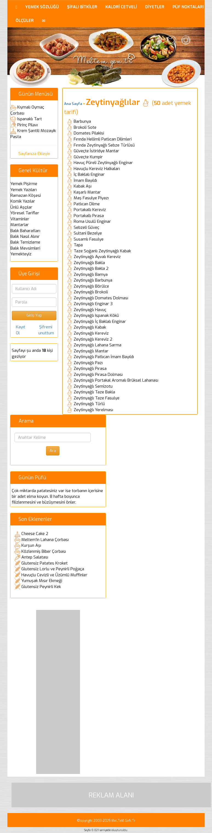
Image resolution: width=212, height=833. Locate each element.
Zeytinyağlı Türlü (89, 404)
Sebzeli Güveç (86, 227)
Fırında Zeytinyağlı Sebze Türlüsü (104, 145)
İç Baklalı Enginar (89, 174)
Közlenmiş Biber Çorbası (43, 551)
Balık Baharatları (25, 230)
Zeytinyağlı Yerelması (93, 410)
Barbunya (82, 121)
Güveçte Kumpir (88, 157)
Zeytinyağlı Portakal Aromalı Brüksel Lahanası (116, 380)
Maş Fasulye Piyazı (91, 198)
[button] (44, 20)
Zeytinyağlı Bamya (91, 274)
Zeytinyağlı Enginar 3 (93, 303)
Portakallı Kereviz (90, 209)
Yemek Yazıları (23, 189)
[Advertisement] (58, 692)
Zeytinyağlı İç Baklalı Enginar (100, 321)
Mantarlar (19, 224)
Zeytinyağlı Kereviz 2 (93, 339)
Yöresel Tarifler (24, 213)
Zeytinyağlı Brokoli (91, 292)
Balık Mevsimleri (25, 248)
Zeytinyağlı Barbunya (93, 280)
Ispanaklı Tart (29, 119)
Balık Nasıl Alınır (25, 236)
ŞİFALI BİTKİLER (82, 7)
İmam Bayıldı (85, 180)
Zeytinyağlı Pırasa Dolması (98, 374)
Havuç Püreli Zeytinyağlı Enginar (103, 162)
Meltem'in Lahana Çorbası (45, 539)
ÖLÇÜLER (25, 20)
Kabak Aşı (82, 186)
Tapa (78, 245)
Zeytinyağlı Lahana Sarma (97, 345)
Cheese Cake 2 (34, 533)
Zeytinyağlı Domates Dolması (101, 298)
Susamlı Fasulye (89, 239)
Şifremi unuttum (46, 329)
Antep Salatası (34, 557)
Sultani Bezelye (88, 233)
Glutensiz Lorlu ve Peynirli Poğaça (52, 569)
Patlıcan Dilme (87, 204)
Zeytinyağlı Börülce (91, 286)
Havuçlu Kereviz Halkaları (97, 168)
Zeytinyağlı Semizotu (93, 386)
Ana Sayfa (73, 103)
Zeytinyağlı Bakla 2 (91, 268)
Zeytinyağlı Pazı (88, 363)
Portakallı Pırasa (89, 215)
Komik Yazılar (22, 201)
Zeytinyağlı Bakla (89, 262)
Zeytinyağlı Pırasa (90, 368)
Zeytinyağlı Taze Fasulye (96, 398)
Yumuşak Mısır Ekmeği (41, 580)
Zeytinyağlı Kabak (90, 327)
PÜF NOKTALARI (188, 7)
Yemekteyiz (20, 254)
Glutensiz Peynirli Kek (41, 586)
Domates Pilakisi (89, 133)
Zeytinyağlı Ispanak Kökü (96, 315)
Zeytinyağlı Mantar (91, 351)
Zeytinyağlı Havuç (90, 309)
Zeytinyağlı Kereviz (91, 333)
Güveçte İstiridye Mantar (96, 151)
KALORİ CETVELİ (121, 7)
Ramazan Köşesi (25, 195)
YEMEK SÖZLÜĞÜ (42, 7)
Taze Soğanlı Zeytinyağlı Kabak (102, 251)
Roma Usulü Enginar (92, 221)
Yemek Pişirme (23, 183)
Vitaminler (19, 219)
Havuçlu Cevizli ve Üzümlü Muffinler (54, 575)
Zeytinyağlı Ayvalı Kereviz (97, 256)
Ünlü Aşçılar (21, 207)
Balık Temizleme (25, 242)
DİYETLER (154, 7)
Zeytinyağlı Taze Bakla (94, 392)
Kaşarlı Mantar (87, 192)
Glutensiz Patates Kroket (44, 563)
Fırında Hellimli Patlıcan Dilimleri (103, 139)
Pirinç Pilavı (27, 125)
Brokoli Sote (85, 127)
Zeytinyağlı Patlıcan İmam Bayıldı (104, 356)
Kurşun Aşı (31, 545)
